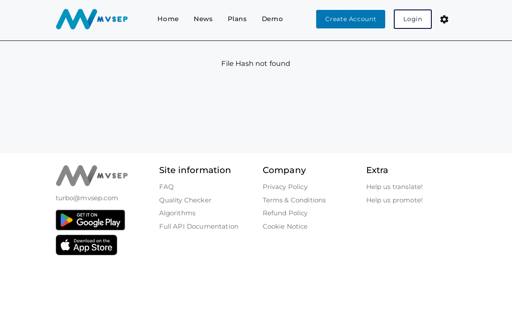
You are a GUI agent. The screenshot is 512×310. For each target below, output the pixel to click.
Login (412, 19)
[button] (444, 19)
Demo (272, 19)
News (203, 19)
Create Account (350, 19)
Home (168, 19)
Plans (237, 19)
